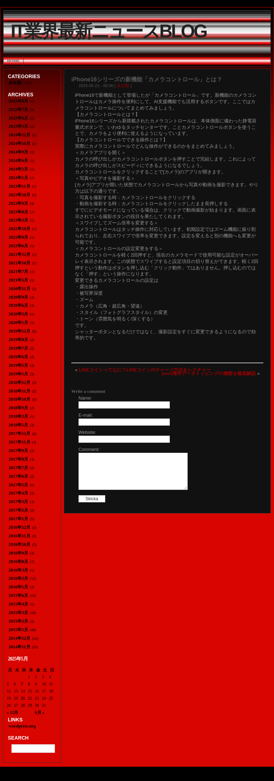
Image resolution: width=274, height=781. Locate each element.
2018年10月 (19, 399)
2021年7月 (18, 271)
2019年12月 (19, 331)
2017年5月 (18, 484)
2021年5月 (18, 280)
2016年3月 (18, 570)
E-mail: (85, 415)
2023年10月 (19, 194)
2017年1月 (18, 518)
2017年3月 (18, 501)
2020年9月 (18, 297)
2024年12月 (19, 134)
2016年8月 (18, 561)
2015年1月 (18, 629)
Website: (87, 432)
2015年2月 (18, 621)
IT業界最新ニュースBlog (108, 31)
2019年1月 (18, 373)
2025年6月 (18, 118)
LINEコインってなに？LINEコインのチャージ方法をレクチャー (145, 369)
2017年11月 (19, 442)
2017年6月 (18, 476)
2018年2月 (18, 416)
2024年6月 (18, 160)
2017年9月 (18, 450)
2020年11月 (19, 288)
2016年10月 (19, 544)
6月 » (39, 712)
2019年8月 (18, 339)
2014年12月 (19, 638)
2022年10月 (19, 228)
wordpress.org (22, 726)
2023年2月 (18, 220)
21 (23, 698)
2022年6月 (18, 245)
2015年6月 (18, 595)
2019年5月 (18, 365)
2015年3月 (18, 612)
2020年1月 (18, 322)
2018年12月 (19, 382)
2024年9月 (18, 151)
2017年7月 (18, 467)
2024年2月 (18, 169)
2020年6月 (18, 305)
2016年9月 (18, 553)
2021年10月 (19, 262)
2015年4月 (18, 604)
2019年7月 (18, 348)
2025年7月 (18, 109)
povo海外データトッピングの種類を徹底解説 (209, 373)
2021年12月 (19, 254)
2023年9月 (18, 203)
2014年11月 (19, 646)
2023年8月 (18, 211)
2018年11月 (19, 391)
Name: (85, 398)
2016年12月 (19, 527)
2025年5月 (18, 126)
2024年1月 (18, 177)
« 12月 (12, 712)
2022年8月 (18, 237)
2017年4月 (18, 493)
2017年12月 (19, 433)
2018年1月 (18, 424)
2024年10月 (19, 143)
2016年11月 (19, 535)
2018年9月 (18, 407)
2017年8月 (18, 459)
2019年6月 (18, 356)
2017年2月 (18, 510)
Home (13, 61)
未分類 (123, 85)
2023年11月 (19, 186)
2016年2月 (18, 578)
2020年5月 (18, 313)
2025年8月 (18, 100)
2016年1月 (18, 586)
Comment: (89, 449)
